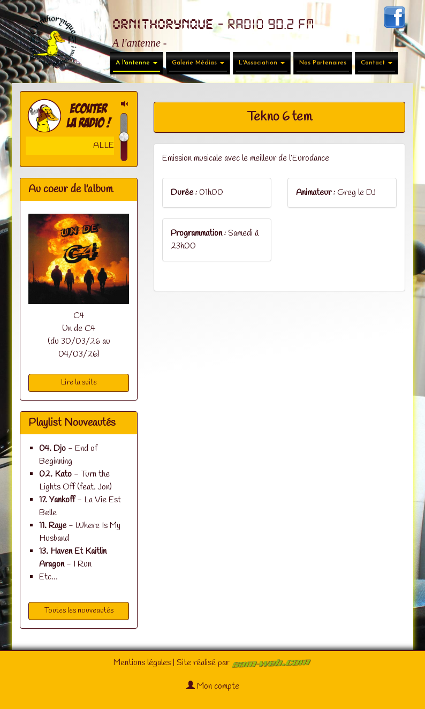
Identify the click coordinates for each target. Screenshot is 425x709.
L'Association (262, 62)
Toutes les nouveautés (78, 611)
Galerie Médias (198, 62)
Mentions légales (142, 662)
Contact (376, 62)
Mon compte (212, 686)
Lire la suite (79, 383)
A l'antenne (136, 62)
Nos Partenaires (322, 62)
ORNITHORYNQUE (163, 25)
